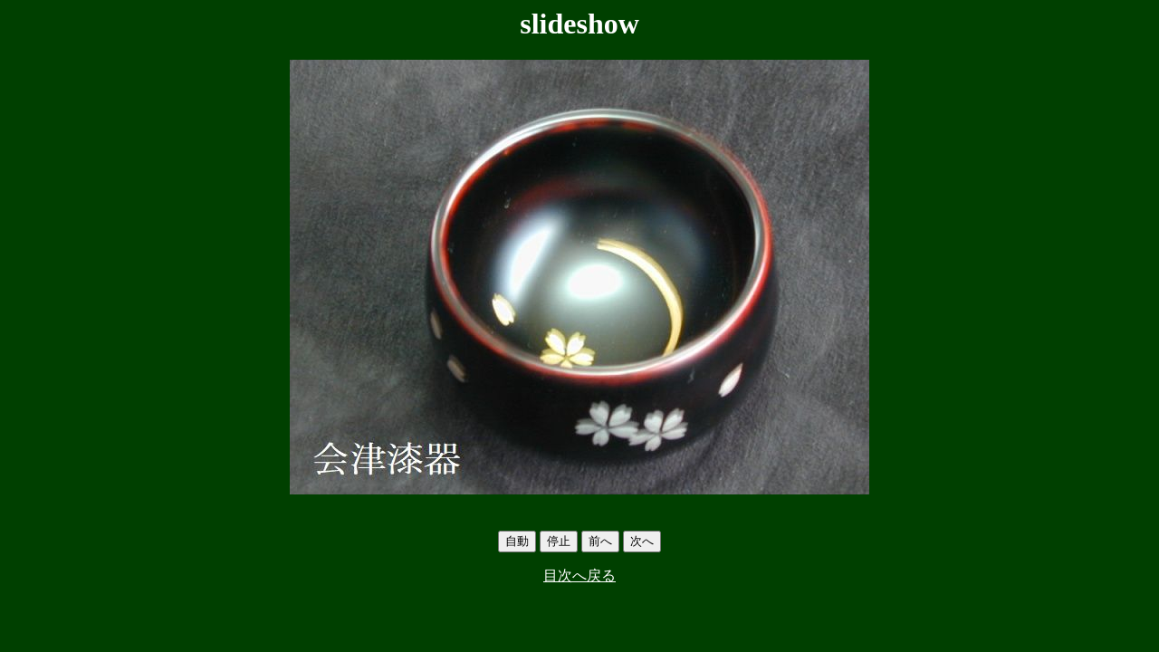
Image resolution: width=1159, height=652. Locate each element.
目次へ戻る (579, 575)
